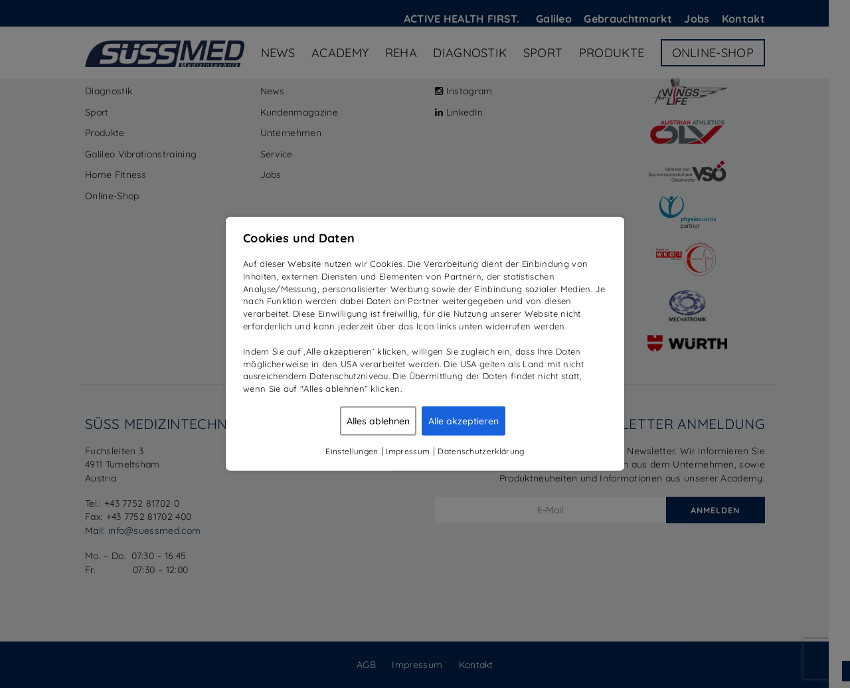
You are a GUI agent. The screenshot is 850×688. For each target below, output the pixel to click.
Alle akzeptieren (463, 421)
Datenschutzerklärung (481, 451)
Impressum (408, 451)
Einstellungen (351, 451)
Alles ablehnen (378, 421)
